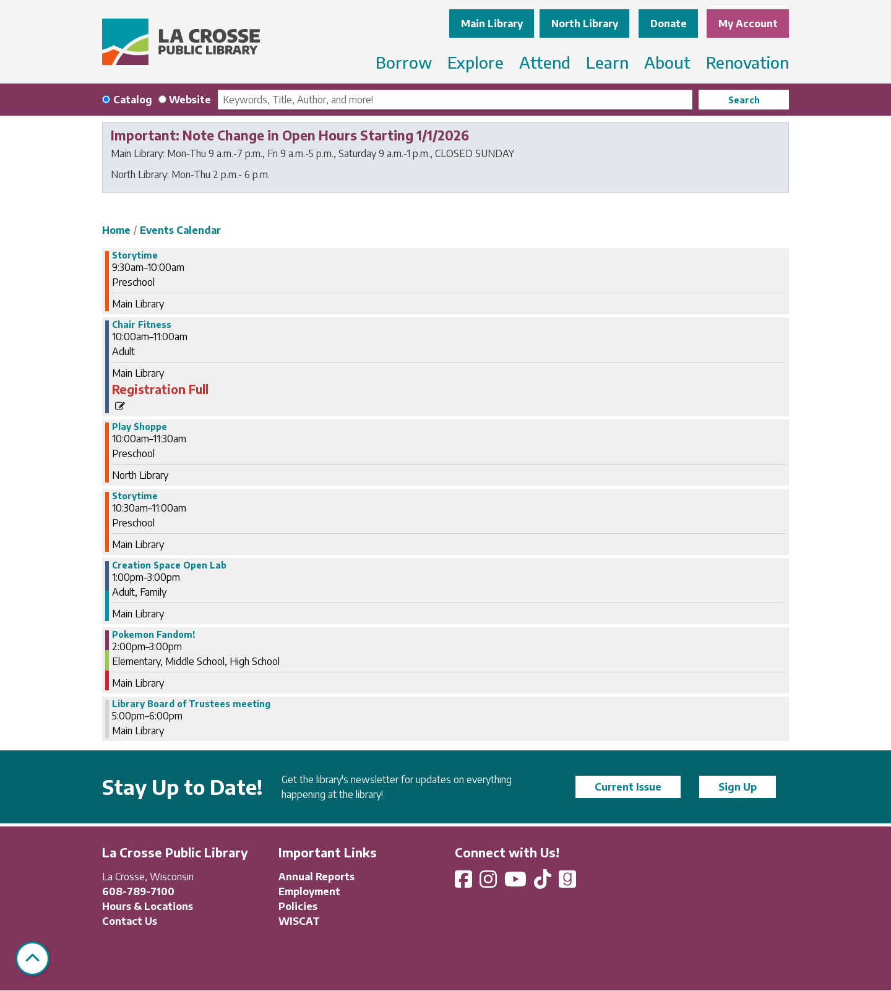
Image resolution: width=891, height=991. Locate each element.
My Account (748, 23)
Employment (309, 891)
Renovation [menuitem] (747, 62)
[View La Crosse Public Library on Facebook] (465, 883)
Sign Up (737, 787)
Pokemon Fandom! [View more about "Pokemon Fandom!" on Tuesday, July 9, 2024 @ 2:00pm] (154, 634)
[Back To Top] (32, 959)
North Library (584, 23)
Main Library (492, 23)
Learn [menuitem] (607, 62)
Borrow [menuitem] (404, 62)
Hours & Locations (147, 906)
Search (744, 100)
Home (116, 230)
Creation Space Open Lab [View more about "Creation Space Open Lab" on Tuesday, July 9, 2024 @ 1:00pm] (169, 565)
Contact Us (129, 921)
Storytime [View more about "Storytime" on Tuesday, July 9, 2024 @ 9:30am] (135, 255)
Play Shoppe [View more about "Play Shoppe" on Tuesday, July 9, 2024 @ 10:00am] (139, 427)
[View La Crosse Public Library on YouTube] (516, 883)
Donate (668, 23)
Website (190, 99)
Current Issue (628, 787)
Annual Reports (316, 876)
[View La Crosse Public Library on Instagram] (489, 883)
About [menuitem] (667, 62)
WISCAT (299, 921)
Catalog (132, 99)
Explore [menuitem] (475, 62)
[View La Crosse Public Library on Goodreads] (567, 883)
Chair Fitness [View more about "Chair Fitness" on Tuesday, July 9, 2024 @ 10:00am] (141, 324)
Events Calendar (180, 230)
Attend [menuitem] (544, 62)
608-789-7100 (138, 891)
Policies (297, 906)
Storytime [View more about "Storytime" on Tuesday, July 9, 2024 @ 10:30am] (135, 496)
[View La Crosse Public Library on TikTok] (544, 883)
